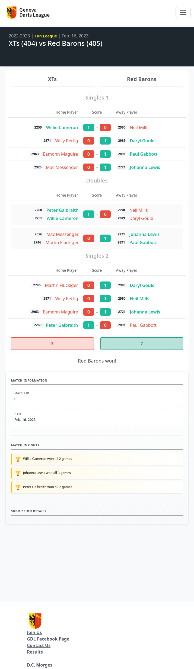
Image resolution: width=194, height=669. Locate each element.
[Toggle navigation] (183, 12)
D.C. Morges (39, 665)
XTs (52, 79)
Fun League (46, 36)
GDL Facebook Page (48, 639)
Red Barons (142, 79)
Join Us (34, 632)
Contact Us (39, 645)
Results (35, 652)
